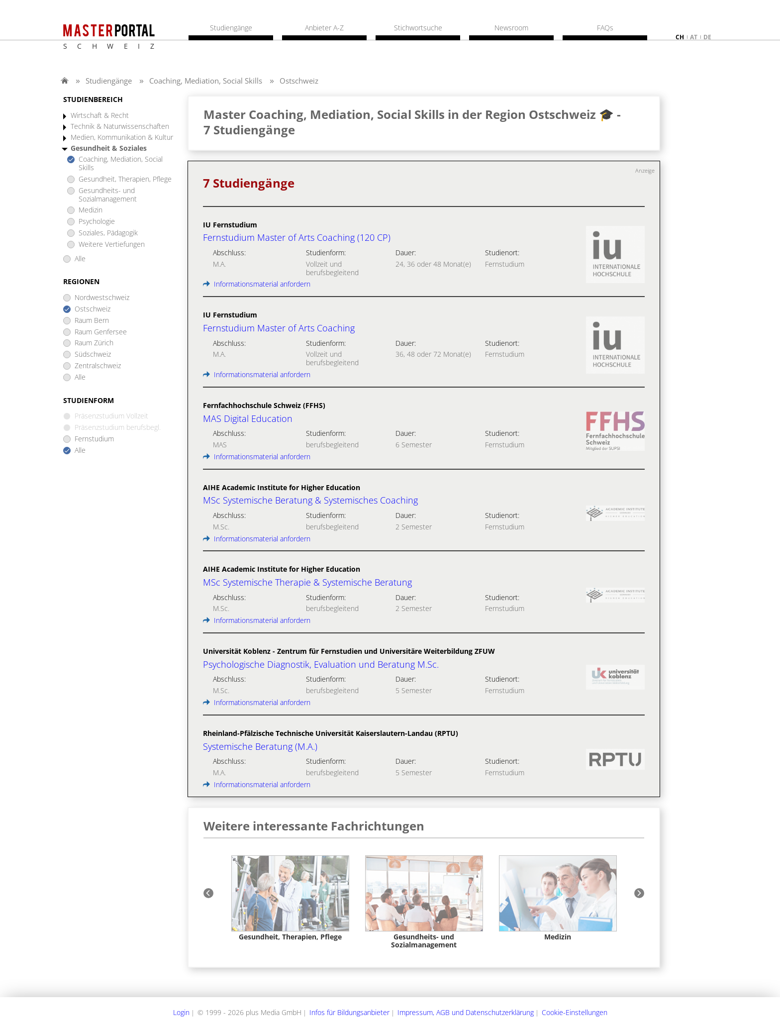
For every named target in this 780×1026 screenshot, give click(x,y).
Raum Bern (92, 320)
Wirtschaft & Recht (100, 115)
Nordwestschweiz (102, 298)
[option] (290, 898)
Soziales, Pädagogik (108, 233)
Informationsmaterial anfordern (256, 284)
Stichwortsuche (418, 27)
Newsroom (511, 27)
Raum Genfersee (101, 332)
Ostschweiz (299, 81)
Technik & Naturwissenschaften (120, 126)
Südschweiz (93, 354)
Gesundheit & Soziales (109, 148)
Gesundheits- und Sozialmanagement (108, 195)
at (693, 37)
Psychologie (97, 221)
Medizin (90, 210)
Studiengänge (109, 81)
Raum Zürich (94, 343)
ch (680, 37)
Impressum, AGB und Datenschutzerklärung (465, 1012)
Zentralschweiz (98, 366)
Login (181, 1012)
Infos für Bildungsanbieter (349, 1012)
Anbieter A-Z (324, 27)
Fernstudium (94, 439)
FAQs (605, 27)
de (707, 37)
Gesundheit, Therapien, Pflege (125, 179)
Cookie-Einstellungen (574, 1012)
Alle (80, 259)
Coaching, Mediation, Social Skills (205, 81)
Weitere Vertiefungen (112, 244)
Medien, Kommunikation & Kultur (122, 137)
